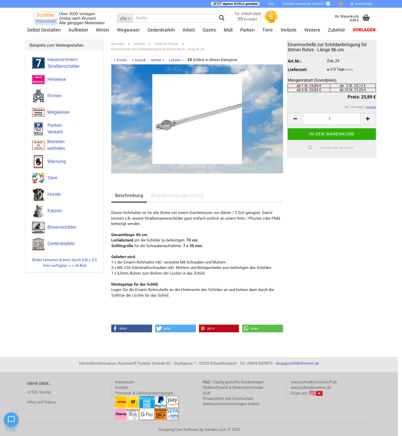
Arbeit (189, 30)
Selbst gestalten (44, 30)
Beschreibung (129, 195)
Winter (102, 30)
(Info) (349, 69)
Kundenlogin (362, 4)
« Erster (120, 60)
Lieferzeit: (298, 69)
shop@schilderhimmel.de (297, 363)
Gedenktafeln (161, 30)
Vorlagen (364, 29)
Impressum (124, 382)
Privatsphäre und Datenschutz (228, 398)
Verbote (288, 30)
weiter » (157, 60)
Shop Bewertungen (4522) (177, 195)
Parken (247, 30)
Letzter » (176, 60)
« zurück (139, 60)
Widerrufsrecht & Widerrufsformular (233, 387)
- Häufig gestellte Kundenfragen (233, 382)
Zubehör (336, 30)
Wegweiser (128, 30)
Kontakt (121, 387)
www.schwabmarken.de (311, 387)
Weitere (312, 30)
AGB (206, 393)
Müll (228, 30)
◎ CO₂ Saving (39, 392)
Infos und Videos (41, 402)
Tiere (267, 30)
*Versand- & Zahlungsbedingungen (144, 393)
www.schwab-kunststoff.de (314, 382)
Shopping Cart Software (178, 429)
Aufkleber (78, 30)
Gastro (209, 30)
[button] (131, 328)
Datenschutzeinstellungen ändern (231, 404)
